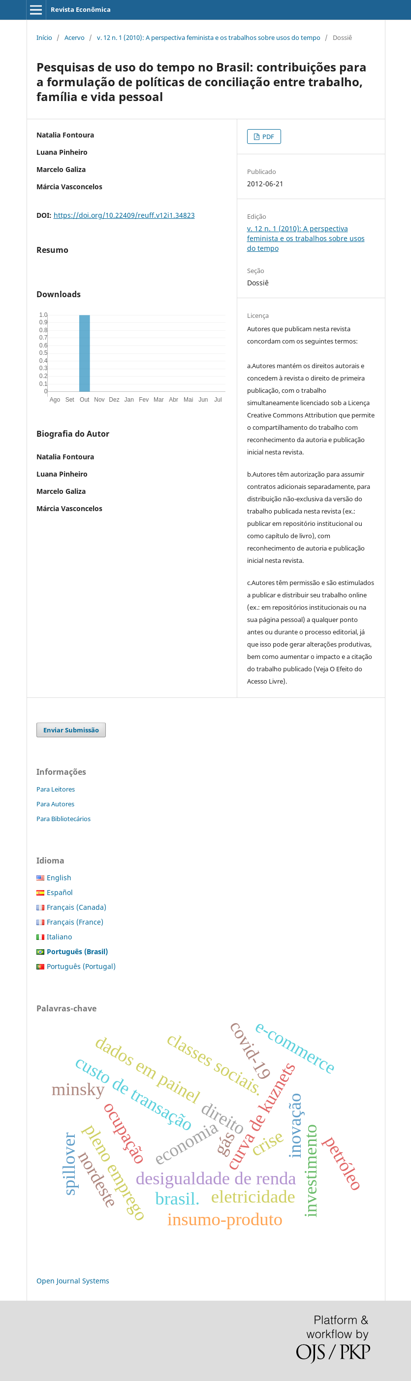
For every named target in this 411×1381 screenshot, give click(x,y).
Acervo (74, 37)
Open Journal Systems (72, 1280)
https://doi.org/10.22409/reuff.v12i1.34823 (124, 215)
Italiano (59, 936)
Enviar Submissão (71, 729)
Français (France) (75, 922)
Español (60, 892)
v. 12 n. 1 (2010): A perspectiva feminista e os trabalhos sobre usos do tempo (208, 37)
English (59, 877)
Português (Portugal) (81, 966)
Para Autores (55, 803)
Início (44, 37)
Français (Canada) (76, 907)
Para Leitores (55, 789)
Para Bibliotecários (63, 818)
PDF (267, 136)
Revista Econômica (81, 9)
